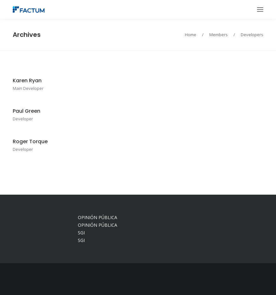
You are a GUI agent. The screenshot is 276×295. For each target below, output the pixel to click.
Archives (27, 34)
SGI (81, 233)
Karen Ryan (27, 80)
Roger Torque (30, 141)
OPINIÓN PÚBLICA (97, 217)
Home (190, 34)
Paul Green (26, 111)
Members (218, 34)
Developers (252, 34)
